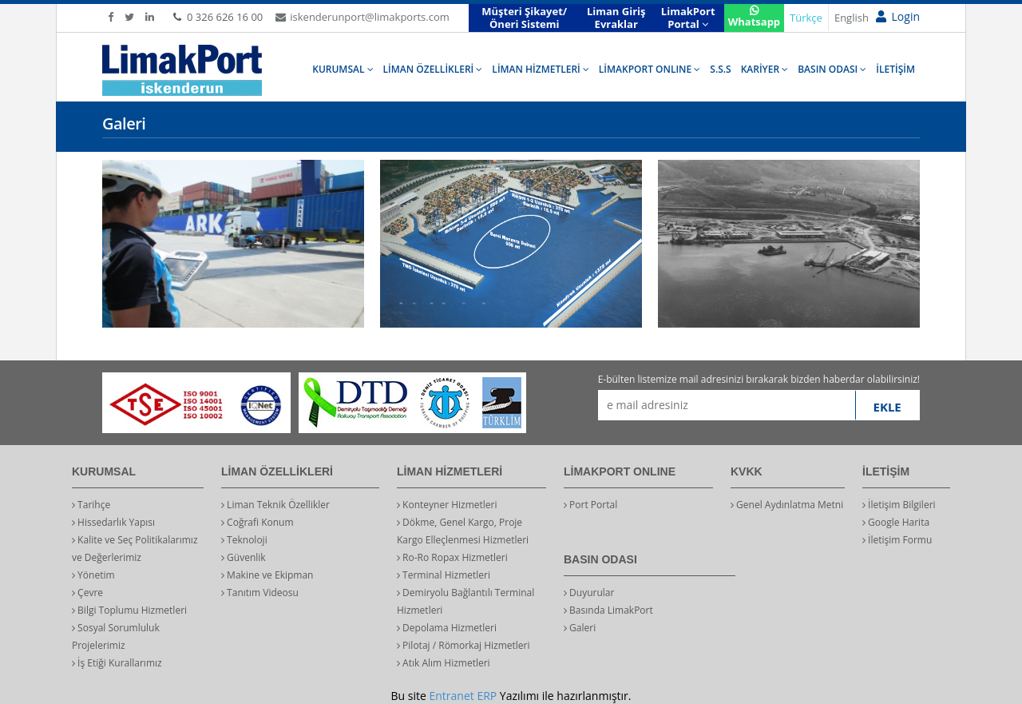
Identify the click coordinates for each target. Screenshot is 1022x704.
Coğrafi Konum (257, 522)
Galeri (580, 627)
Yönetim (93, 575)
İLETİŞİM (895, 69)
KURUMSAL (342, 69)
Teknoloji (244, 540)
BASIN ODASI (832, 69)
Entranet (451, 695)
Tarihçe (91, 504)
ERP (487, 695)
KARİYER (765, 69)
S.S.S (720, 69)
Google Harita (895, 522)
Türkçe (806, 17)
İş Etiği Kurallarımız (117, 663)
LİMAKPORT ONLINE (649, 69)
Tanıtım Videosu (260, 592)
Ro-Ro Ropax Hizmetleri (452, 557)
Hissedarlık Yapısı (113, 522)
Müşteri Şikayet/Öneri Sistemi (524, 17)
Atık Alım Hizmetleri (443, 663)
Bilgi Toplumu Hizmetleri (129, 610)
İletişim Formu (897, 540)
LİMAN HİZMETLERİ (540, 69)
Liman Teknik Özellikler (275, 504)
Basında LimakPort (608, 610)
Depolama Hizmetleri (447, 627)
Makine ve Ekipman (267, 575)
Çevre (87, 592)
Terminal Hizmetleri (443, 575)
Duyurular (589, 592)
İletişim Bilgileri (899, 504)
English (851, 17)
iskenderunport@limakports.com (362, 17)
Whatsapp (754, 17)
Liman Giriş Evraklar (616, 17)
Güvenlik (243, 557)
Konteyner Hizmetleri (447, 504)
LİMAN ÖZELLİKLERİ (433, 69)
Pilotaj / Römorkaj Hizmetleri (463, 645)
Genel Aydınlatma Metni (787, 504)
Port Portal (590, 504)
